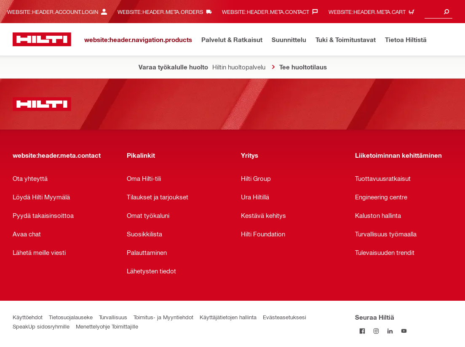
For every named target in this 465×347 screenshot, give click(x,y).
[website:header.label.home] (42, 39)
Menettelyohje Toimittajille (107, 326)
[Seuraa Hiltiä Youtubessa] (404, 331)
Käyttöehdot (28, 317)
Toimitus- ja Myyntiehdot (163, 317)
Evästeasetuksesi (284, 317)
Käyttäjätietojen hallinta (228, 317)
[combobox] (438, 12)
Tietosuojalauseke (71, 317)
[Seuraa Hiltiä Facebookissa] (362, 331)
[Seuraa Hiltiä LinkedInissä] (390, 331)
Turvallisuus (113, 317)
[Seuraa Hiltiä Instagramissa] (376, 331)
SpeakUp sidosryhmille (41, 326)
